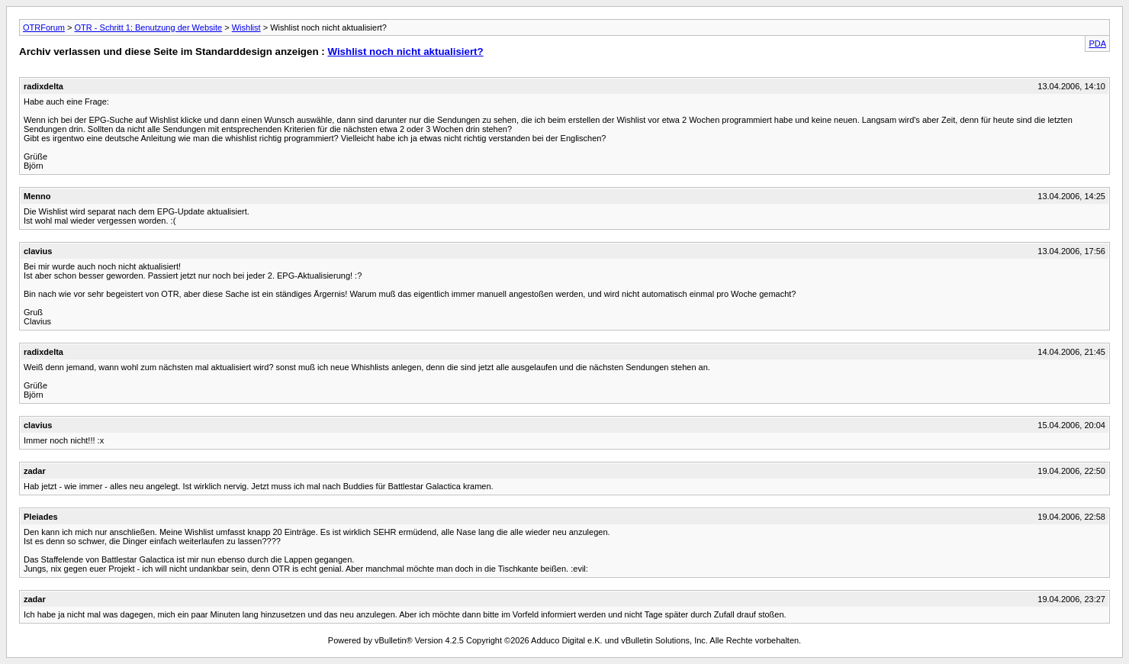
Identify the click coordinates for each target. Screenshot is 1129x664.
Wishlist (246, 27)
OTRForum (44, 27)
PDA (1097, 43)
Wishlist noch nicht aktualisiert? (405, 51)
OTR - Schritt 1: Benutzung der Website (149, 27)
